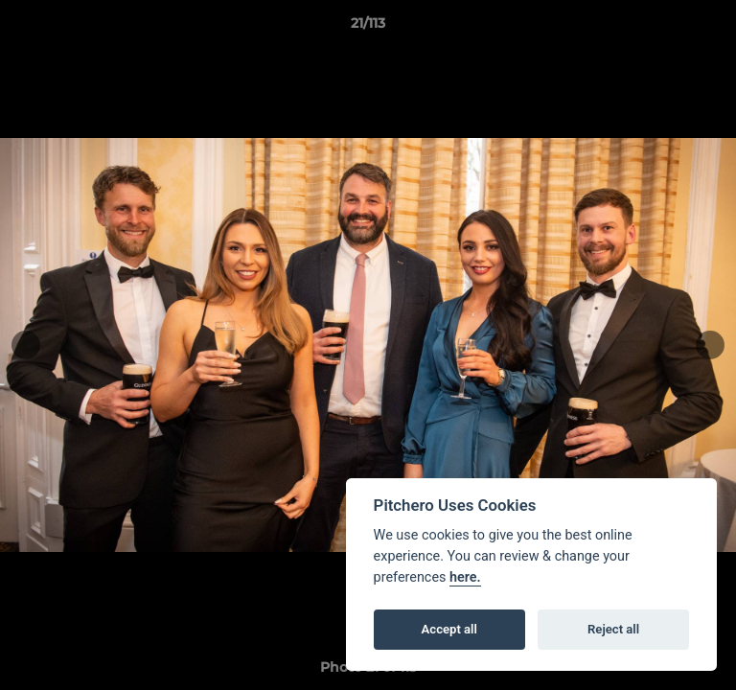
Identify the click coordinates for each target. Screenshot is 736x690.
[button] (713, 27)
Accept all (449, 629)
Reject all (613, 629)
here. (465, 577)
